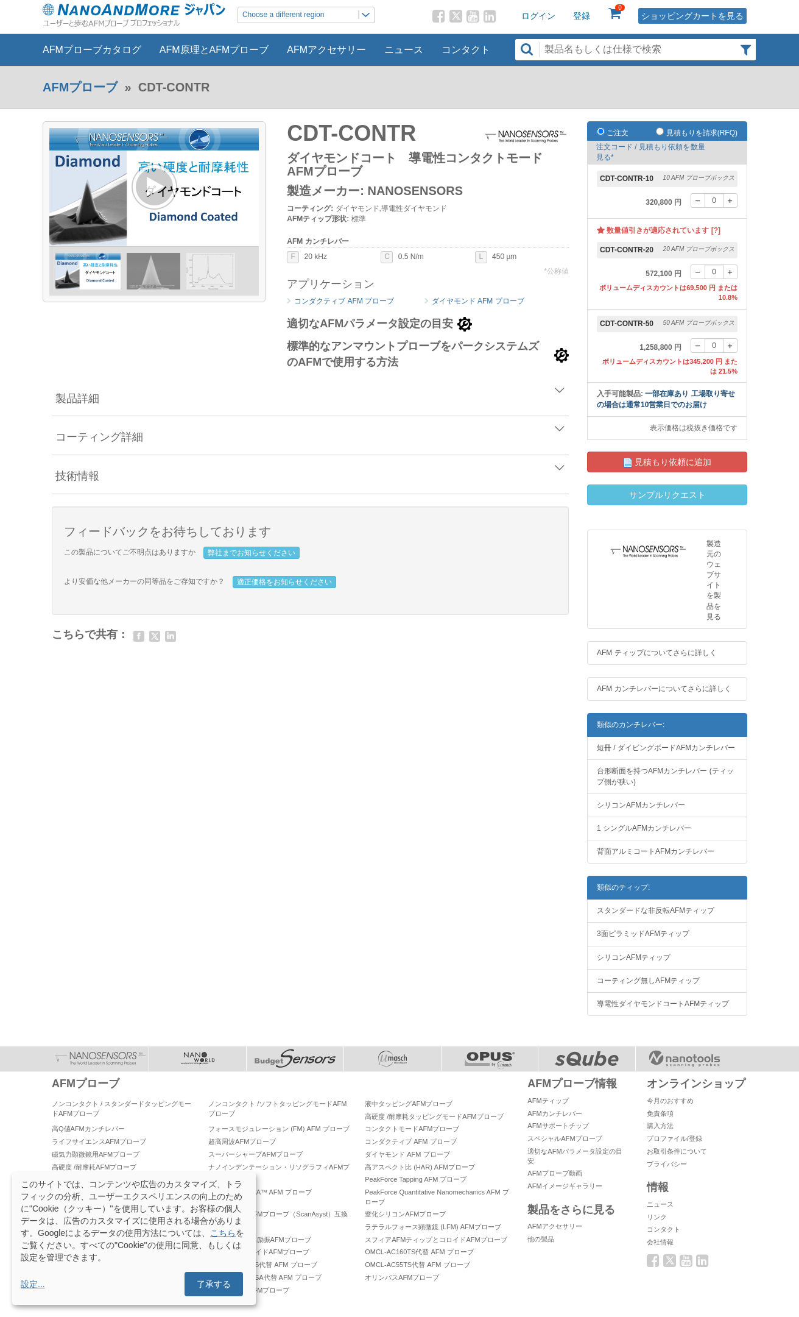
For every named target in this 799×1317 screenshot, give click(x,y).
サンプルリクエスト (667, 495)
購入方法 (660, 1125)
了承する (214, 1284)
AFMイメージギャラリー (564, 1186)
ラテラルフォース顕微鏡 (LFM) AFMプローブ (433, 1226)
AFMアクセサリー (326, 49)
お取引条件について (677, 1151)
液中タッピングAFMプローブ (408, 1103)
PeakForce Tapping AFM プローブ (415, 1179)
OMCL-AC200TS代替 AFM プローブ (262, 1264)
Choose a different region (308, 15)
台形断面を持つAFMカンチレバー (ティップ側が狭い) (665, 776)
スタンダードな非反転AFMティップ (655, 910)
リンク (657, 1217)
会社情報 (660, 1242)
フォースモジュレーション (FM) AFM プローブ (279, 1128)
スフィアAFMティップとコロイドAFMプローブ (436, 1239)
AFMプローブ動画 (554, 1173)
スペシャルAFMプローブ (564, 1138)
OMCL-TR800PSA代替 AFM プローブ (265, 1277)
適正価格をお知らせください (284, 582)
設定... (33, 1284)
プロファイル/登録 (674, 1138)
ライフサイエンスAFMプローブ (99, 1141)
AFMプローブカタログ (92, 49)
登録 (581, 16)
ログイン (538, 16)
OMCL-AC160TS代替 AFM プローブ (419, 1251)
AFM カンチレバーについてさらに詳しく (664, 688)
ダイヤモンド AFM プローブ (478, 301)
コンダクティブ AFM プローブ (344, 301)
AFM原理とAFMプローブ (214, 49)
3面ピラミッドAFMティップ (643, 933)
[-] (698, 200)
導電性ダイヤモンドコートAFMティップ (663, 1003)
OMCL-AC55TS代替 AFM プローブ (417, 1264)
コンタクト (466, 49)
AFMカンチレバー (554, 1113)
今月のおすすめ (670, 1100)
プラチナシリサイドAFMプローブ (258, 1251)
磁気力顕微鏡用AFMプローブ (95, 1154)
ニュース (403, 49)
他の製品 (540, 1239)
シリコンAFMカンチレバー (641, 805)
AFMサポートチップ (557, 1125)
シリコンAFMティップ (634, 957)
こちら (223, 1233)
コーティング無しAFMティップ (648, 980)
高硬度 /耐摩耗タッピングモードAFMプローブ (434, 1116)
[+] (730, 200)
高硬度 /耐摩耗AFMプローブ (94, 1167)
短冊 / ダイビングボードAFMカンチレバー (666, 748)
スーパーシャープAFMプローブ (255, 1154)
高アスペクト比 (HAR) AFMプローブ (420, 1167)
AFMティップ (547, 1100)
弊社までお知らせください (251, 552)
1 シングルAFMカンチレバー (644, 828)
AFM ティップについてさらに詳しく (657, 652)
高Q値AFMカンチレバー (88, 1128)
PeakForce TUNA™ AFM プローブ (260, 1192)
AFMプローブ (80, 87)
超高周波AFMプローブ (242, 1141)
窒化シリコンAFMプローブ (405, 1214)
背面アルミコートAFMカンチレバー (655, 851)
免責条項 (660, 1113)
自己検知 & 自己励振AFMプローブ (259, 1239)
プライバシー (667, 1164)
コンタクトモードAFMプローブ (412, 1128)
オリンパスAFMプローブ (402, 1277)
